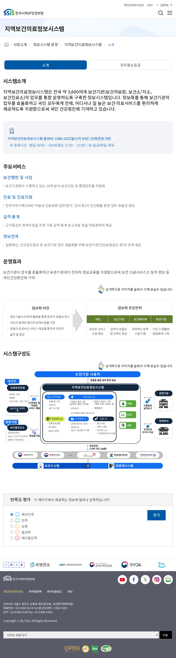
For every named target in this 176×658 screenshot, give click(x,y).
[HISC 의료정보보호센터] (70, 565)
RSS (70, 591)
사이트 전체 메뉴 (169, 12)
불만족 (26, 532)
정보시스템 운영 (45, 44)
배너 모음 (22, 564)
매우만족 (28, 514)
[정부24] (131, 565)
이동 (165, 635)
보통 (25, 526)
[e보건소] (40, 565)
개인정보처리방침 (134, 5)
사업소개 (20, 44)
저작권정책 (35, 591)
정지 (11, 564)
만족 (25, 520)
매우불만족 (29, 537)
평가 (156, 515)
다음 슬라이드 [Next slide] (16, 564)
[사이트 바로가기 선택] (81, 635)
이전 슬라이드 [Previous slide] (6, 564)
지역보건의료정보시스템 (83, 44)
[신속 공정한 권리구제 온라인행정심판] (101, 565)
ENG (150, 5)
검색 (160, 12)
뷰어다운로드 (54, 591)
